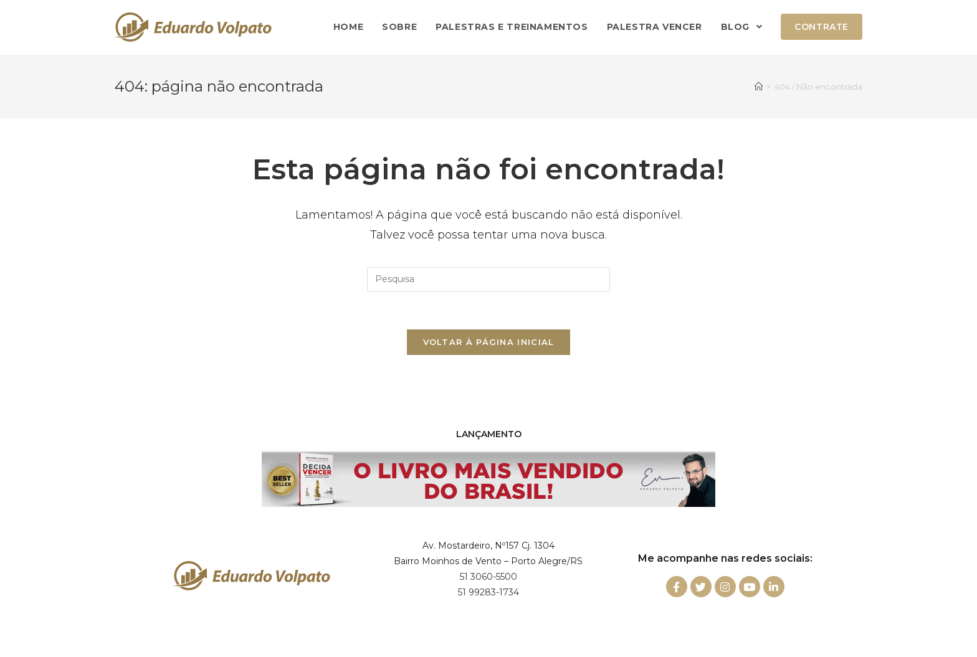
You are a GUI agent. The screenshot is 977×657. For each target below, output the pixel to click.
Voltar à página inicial (489, 342)
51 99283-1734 (488, 592)
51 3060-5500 (488, 576)
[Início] (759, 87)
